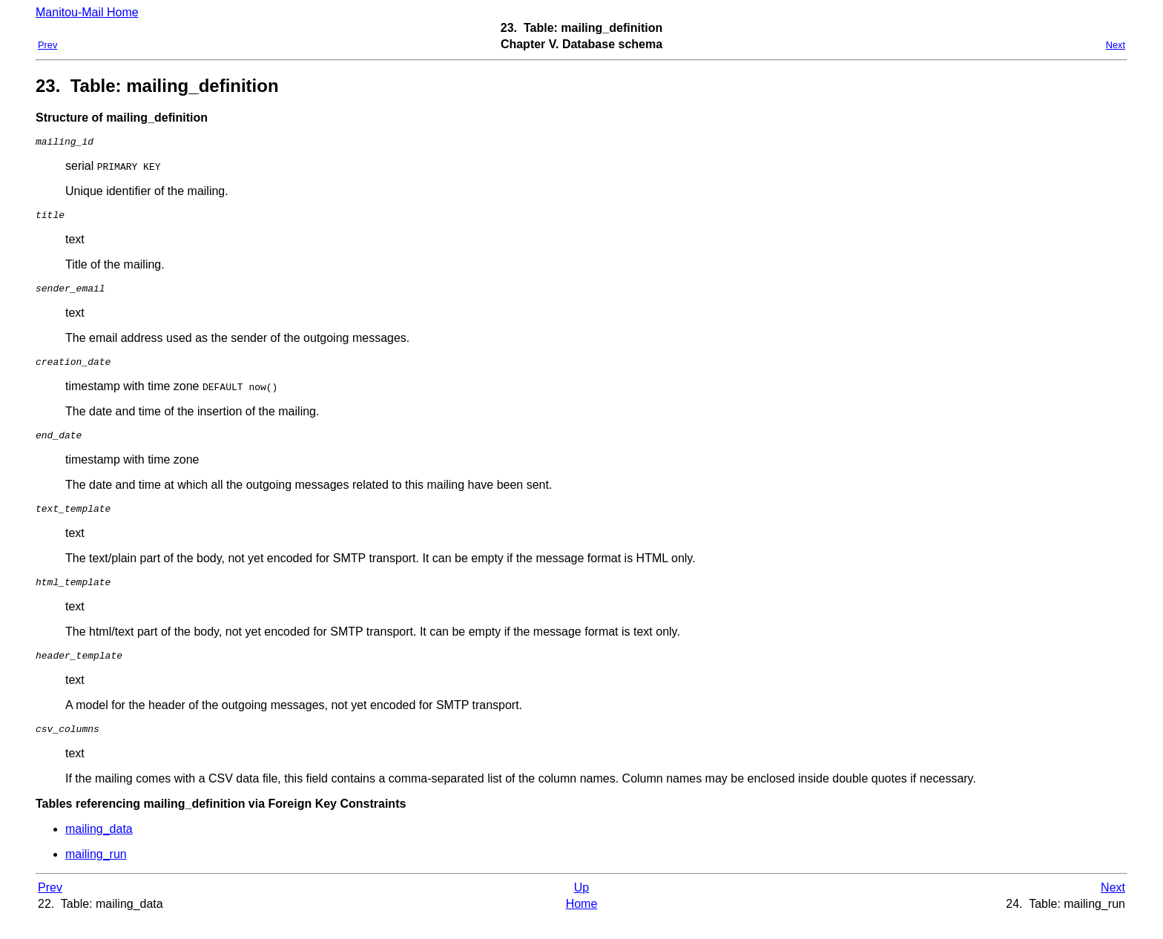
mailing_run (96, 874)
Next (1115, 44)
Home (582, 923)
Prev (47, 44)
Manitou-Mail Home (87, 12)
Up (581, 907)
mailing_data (99, 849)
